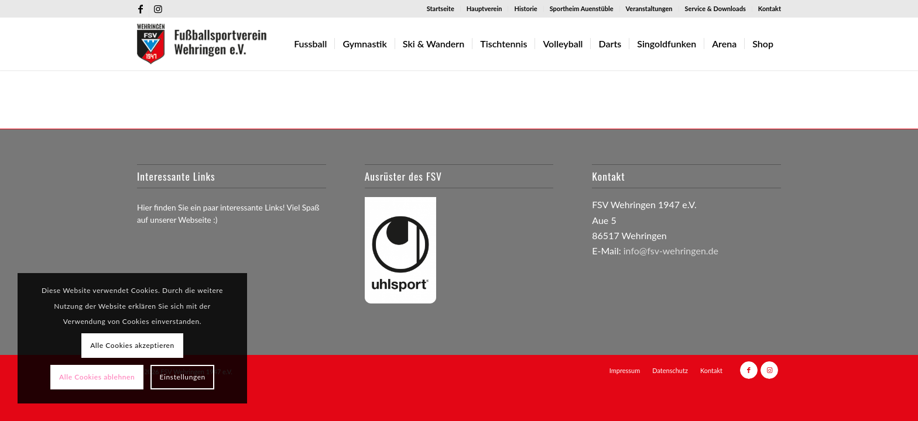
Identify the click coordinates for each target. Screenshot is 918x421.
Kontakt (769, 8)
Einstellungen (182, 376)
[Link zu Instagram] (158, 9)
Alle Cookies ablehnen (97, 376)
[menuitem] (441, 9)
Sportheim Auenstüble (582, 8)
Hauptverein (484, 8)
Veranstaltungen (649, 8)
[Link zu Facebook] (140, 9)
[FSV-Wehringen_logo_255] (202, 44)
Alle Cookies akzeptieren (132, 345)
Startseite (440, 8)
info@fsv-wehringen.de (671, 250)
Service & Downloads (715, 8)
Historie (525, 8)
